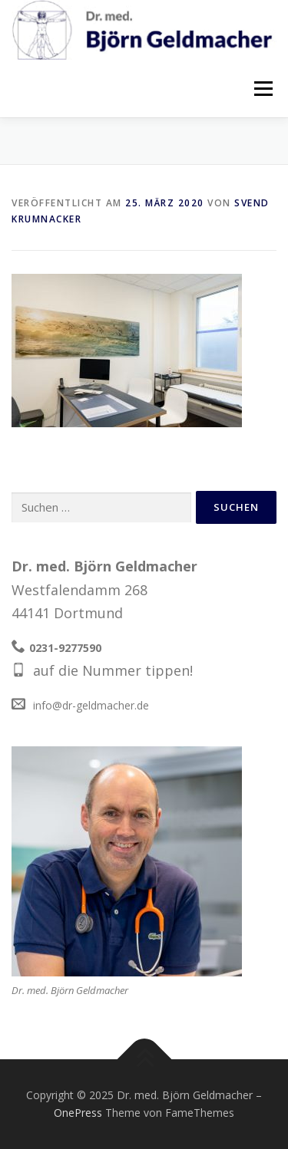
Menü (263, 88)
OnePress (78, 1112)
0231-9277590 (65, 647)
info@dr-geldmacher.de (91, 705)
